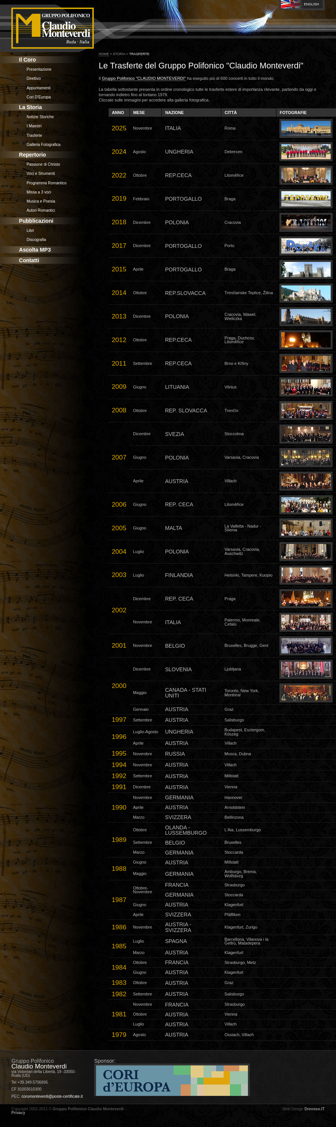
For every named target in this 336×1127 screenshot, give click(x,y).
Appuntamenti (38, 88)
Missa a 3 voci (39, 192)
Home (104, 54)
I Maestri (34, 126)
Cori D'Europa (39, 97)
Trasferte (34, 135)
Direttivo (34, 78)
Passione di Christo (43, 164)
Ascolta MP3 (35, 250)
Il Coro (27, 60)
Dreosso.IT (314, 1109)
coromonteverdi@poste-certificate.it (52, 1096)
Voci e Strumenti (41, 173)
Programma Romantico (46, 183)
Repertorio (32, 155)
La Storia (30, 107)
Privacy (18, 1113)
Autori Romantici (41, 210)
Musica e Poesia (41, 201)
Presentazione (39, 69)
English (311, 4)
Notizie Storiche (40, 117)
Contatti (29, 260)
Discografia (36, 240)
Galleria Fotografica (43, 145)
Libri (30, 230)
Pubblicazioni (36, 221)
